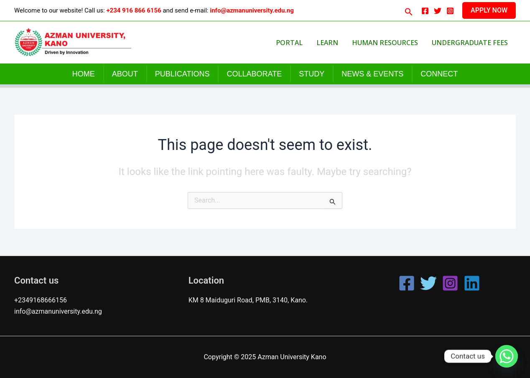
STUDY (311, 74)
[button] (409, 10)
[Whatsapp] (506, 356)
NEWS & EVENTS (372, 74)
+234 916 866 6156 (133, 10)
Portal (308, 42)
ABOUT (125, 74)
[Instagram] (450, 11)
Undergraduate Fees (471, 42)
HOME (83, 74)
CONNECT (439, 74)
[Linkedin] (472, 283)
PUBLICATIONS (182, 74)
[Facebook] (425, 11)
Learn (340, 42)
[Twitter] (437, 11)
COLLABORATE (254, 74)
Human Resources (392, 42)
